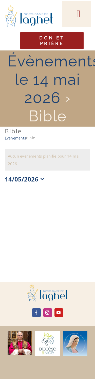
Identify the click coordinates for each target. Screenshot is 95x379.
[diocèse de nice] (47, 332)
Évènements (15, 138)
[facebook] (36, 312)
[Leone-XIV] (20, 332)
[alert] (47, 160)
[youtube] (58, 312)
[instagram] (47, 312)
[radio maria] (75, 332)
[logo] (47, 285)
